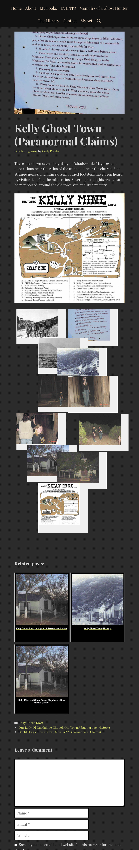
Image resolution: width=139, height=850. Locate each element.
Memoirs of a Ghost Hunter (103, 8)
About (30, 8)
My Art (86, 20)
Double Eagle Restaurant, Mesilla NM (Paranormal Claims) (60, 732)
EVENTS (68, 8)
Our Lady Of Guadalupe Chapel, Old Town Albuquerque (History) (64, 727)
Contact (70, 20)
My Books (48, 8)
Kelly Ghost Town (31, 723)
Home (16, 8)
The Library (48, 20)
